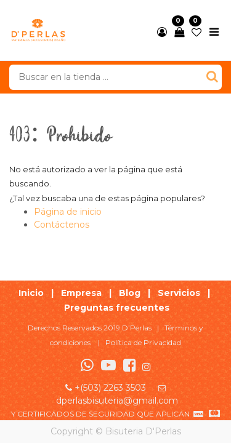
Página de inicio (68, 211)
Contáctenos (61, 224)
